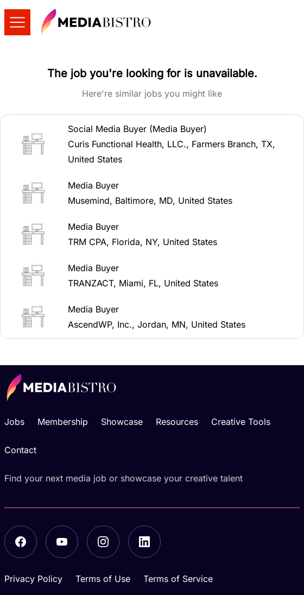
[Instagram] (103, 541)
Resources (177, 421)
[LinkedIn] (144, 541)
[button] (152, 144)
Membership (62, 421)
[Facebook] (20, 541)
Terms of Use (102, 578)
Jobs (14, 421)
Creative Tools (240, 421)
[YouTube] (62, 541)
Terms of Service (178, 578)
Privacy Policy (33, 578)
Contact (20, 449)
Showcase (122, 421)
